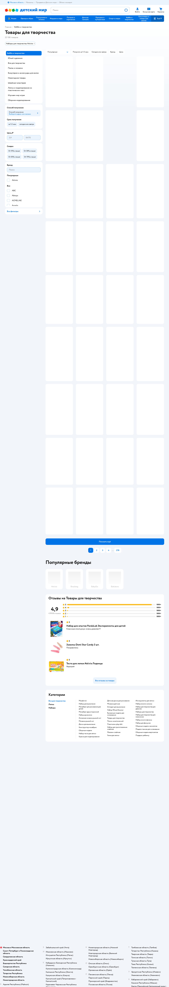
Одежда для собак (141, 848)
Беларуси (36, 885)
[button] (129, 18)
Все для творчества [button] (57, 783)
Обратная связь (51, 862)
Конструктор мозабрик (88, 810)
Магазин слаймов (113, 815)
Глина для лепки (113, 818)
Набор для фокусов (143, 806)
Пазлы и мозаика (15, 68)
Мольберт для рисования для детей (90, 790)
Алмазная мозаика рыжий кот (90, 801)
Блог (106, 856)
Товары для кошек (141, 837)
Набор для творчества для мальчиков (145, 798)
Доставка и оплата (52, 837)
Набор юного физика (144, 802)
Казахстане (27, 885)
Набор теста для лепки (87, 816)
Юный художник (15, 58)
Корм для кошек (140, 840)
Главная (8, 27)
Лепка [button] (51, 787)
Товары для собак (140, 842)
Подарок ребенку (142, 818)
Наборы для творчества (145, 794)
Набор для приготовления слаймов (117, 811)
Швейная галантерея (17, 83)
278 (117, 633)
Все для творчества (16, 63)
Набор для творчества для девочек (145, 790)
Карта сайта (49, 865)
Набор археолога (85, 798)
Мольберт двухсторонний (89, 794)
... (113, 633)
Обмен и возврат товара (54, 842)
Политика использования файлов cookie (57, 855)
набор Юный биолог (115, 793)
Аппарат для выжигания (116, 789)
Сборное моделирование (19, 100)
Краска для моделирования (89, 819)
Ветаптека (138, 851)
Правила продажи (52, 845)
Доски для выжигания (87, 807)
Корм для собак (140, 845)
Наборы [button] (52, 790)
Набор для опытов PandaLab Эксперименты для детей (95, 708)
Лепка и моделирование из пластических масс (20, 89)
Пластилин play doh (114, 807)
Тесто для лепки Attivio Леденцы (84, 746)
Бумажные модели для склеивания (115, 797)
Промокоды (49, 848)
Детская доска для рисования (118, 783)
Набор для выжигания (87, 786)
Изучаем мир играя (16, 95)
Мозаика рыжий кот (86, 804)
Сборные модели (85, 813)
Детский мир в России (13, 885)
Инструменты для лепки (145, 783)
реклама (130, 115)
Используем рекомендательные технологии (22, 883)
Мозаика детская (113, 786)
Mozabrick (83, 783)
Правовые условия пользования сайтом (37, 880)
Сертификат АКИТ (52, 859)
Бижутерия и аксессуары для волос (23, 73)
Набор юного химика (144, 786)
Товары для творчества (115, 801)
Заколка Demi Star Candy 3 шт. (82, 727)
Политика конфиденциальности (57, 851)
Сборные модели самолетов (146, 809)
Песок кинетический (115, 804)
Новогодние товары (17, 78)
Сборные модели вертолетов (147, 815)
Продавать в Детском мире (55, 840)
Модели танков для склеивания (147, 812)
